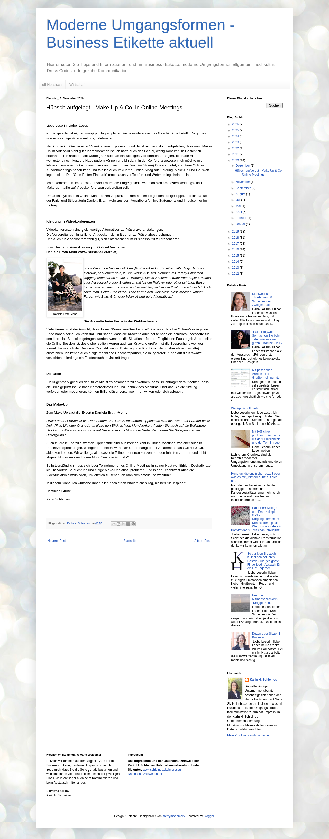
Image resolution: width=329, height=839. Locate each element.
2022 (236, 148)
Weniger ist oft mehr (245, 408)
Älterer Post (202, 541)
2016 (236, 249)
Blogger (209, 816)
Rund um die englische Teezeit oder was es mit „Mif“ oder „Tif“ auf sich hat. (255, 477)
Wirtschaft (77, 85)
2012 (236, 273)
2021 (236, 154)
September (244, 188)
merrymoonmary (173, 816)
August (241, 194)
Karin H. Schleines (263, 679)
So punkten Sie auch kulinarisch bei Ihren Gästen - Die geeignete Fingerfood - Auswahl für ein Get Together (264, 561)
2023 (236, 142)
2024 (236, 136)
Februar (241, 218)
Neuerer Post (57, 541)
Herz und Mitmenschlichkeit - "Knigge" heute (265, 599)
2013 (236, 267)
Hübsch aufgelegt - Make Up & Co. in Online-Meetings (258, 172)
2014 (236, 261)
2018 (236, 237)
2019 (236, 231)
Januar (241, 224)
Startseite (130, 541)
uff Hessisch (52, 85)
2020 (236, 160)
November (243, 182)
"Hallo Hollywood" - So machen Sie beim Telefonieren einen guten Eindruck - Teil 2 (267, 337)
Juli (238, 200)
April (239, 212)
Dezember (243, 165)
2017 (236, 243)
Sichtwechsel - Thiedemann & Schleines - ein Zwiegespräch (262, 299)
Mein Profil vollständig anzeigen (249, 735)
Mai (239, 206)
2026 (236, 124)
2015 (236, 255)
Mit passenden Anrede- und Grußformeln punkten (266, 373)
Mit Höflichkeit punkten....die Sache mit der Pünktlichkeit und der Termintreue (266, 437)
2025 (236, 130)
